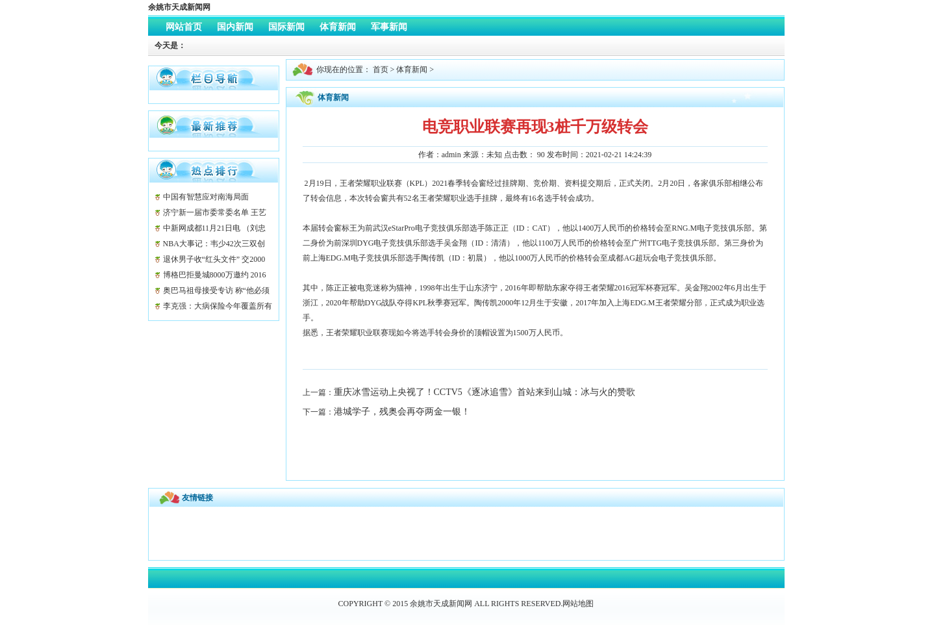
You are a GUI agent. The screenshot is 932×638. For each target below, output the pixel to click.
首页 (380, 69)
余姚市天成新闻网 (179, 7)
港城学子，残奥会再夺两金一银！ (402, 411)
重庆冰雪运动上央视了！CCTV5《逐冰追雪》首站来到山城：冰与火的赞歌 (484, 392)
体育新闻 (411, 69)
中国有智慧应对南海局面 (206, 196)
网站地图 (578, 603)
